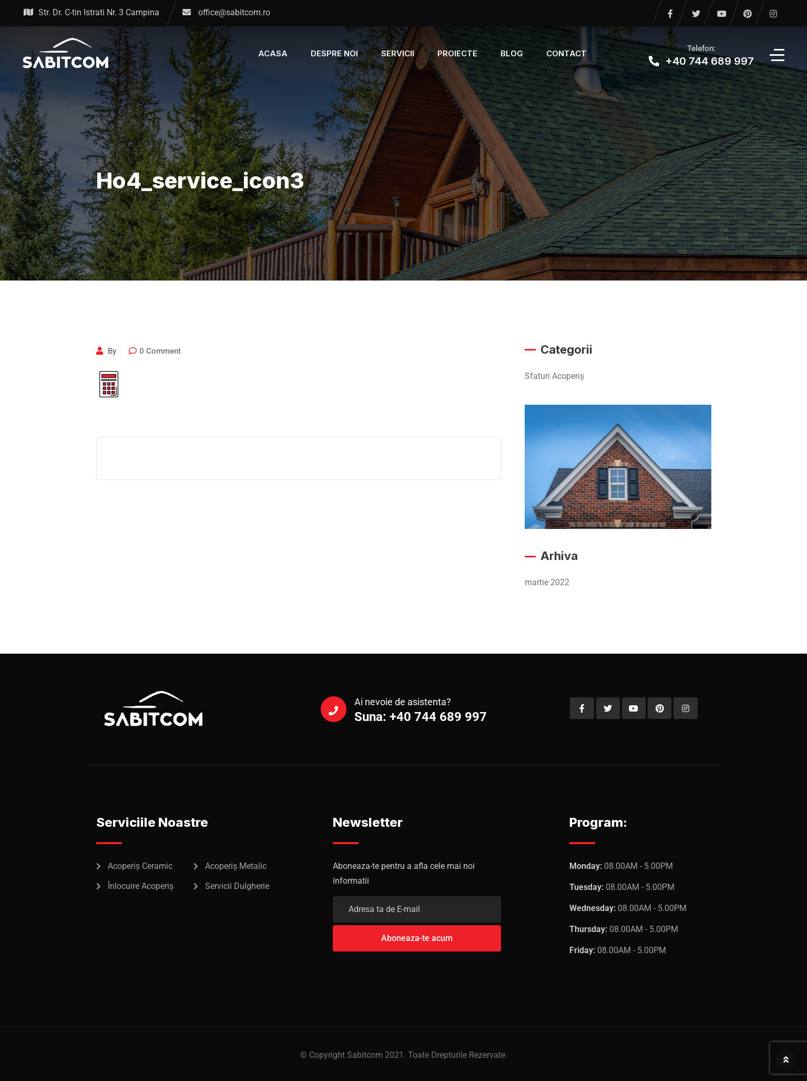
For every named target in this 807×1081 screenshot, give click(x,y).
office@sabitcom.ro (234, 12)
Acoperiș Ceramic (140, 866)
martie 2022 (547, 582)
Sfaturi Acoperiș (554, 376)
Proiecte (457, 53)
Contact (566, 53)
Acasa (273, 53)
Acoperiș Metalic (236, 866)
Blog (511, 53)
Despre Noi (334, 53)
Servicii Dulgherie (237, 886)
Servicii (397, 53)
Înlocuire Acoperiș (140, 886)
